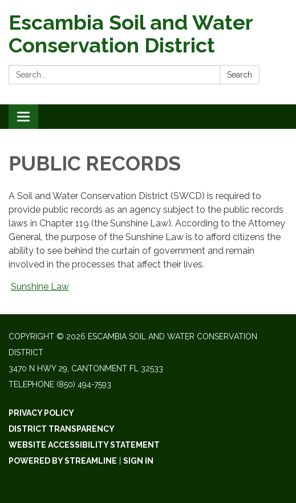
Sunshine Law (40, 286)
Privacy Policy (41, 412)
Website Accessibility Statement (84, 444)
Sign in (138, 460)
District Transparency (62, 428)
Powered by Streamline (63, 460)
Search (239, 74)
